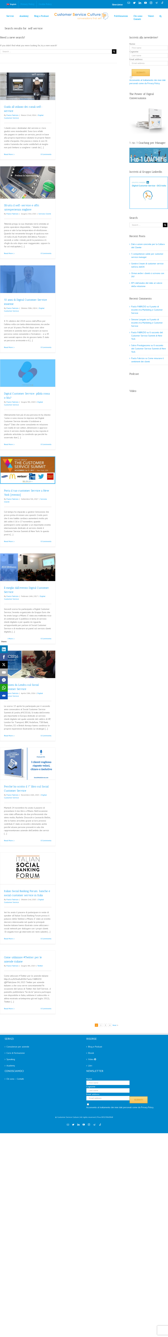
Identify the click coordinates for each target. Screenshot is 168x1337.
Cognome (133, 51)
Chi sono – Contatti (15, 1078)
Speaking (10, 1059)
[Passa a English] (11, 4)
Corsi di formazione (15, 1053)
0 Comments (46, 154)
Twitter (40, 966)
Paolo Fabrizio (12, 115)
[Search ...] (56, 51)
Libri (90, 1065)
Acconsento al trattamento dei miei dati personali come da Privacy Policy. (120, 1107)
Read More (8, 154)
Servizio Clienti (44, 214)
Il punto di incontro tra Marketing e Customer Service (147, 309)
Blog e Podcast (95, 1046)
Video (92, 1059)
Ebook (91, 1053)
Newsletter (117, 4)
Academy (10, 1065)
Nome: (132, 44)
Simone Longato (138, 319)
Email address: (136, 59)
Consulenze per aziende (17, 1046)
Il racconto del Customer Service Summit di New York (147, 335)
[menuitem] (11, 4)
